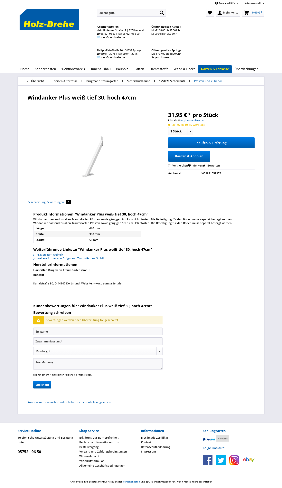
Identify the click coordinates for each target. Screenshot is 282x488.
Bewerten (211, 165)
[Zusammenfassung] (98, 341)
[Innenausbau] (100, 69)
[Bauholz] (122, 69)
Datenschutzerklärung (155, 447)
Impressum (148, 451)
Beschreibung (36, 202)
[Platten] (139, 69)
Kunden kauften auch (41, 402)
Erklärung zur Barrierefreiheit (98, 437)
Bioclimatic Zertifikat (154, 437)
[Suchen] (162, 13)
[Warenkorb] (253, 13)
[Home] (25, 69)
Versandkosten (131, 481)
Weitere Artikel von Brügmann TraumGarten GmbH (68, 258)
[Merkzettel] (210, 13)
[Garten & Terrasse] (215, 69)
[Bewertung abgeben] (98, 351)
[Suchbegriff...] (131, 13)
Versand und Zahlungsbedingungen (103, 451)
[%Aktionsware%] (73, 69)
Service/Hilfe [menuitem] (225, 3)
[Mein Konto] (228, 13)
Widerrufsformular (91, 461)
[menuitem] (131, 34)
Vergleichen (178, 165)
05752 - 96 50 (29, 451)
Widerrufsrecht (89, 456)
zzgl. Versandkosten (192, 120)
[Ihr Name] (98, 331)
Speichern (42, 385)
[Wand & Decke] (184, 69)
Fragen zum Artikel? (48, 254)
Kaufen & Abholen (189, 156)
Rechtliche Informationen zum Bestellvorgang (99, 444)
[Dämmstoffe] (159, 69)
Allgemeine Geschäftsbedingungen (102, 465)
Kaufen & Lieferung (211, 143)
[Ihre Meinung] (98, 364)
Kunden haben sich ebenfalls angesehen (84, 402)
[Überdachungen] (246, 69)
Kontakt (146, 442)
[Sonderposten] (45, 69)
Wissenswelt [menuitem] (253, 3)
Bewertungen (58, 202)
